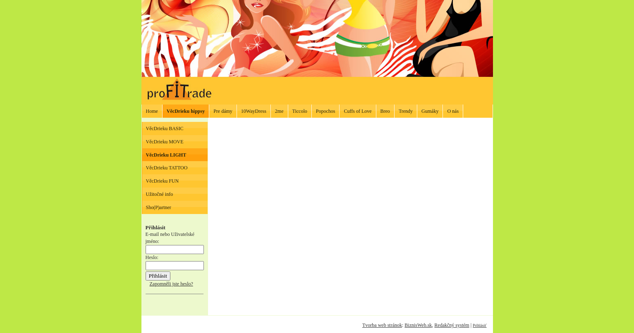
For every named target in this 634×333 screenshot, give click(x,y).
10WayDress (253, 111)
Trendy (406, 111)
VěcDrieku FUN (162, 181)
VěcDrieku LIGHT (166, 155)
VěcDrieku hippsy (186, 111)
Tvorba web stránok (382, 325)
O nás (453, 111)
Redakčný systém (451, 325)
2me (279, 111)
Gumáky (429, 111)
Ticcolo (299, 111)
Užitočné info (159, 194)
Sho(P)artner (158, 207)
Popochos (325, 111)
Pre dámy (222, 111)
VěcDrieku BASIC (165, 128)
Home (152, 111)
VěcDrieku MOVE (165, 142)
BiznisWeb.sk (418, 325)
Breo (385, 111)
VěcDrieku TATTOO (167, 168)
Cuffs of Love (357, 111)
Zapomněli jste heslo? (171, 284)
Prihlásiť (479, 325)
